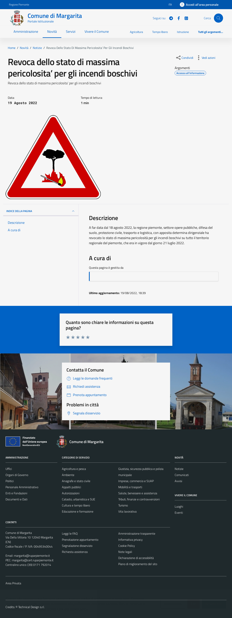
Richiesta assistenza (75, 551)
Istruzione (183, 32)
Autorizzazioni (70, 493)
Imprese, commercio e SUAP (136, 481)
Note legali (125, 551)
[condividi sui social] (184, 58)
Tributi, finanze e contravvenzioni (139, 499)
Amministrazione (26, 31)
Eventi (179, 512)
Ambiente (68, 475)
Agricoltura (136, 32)
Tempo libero (160, 32)
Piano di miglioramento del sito (137, 564)
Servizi (70, 31)
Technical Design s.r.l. (31, 607)
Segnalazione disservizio (77, 545)
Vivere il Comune (97, 31)
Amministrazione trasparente (136, 533)
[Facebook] (177, 18)
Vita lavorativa (127, 511)
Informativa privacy (130, 539)
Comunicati (182, 475)
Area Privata (13, 583)
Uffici (9, 468)
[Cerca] (218, 18)
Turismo (123, 505)
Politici (10, 481)
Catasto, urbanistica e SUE (78, 499)
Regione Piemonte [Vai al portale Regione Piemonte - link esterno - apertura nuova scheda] (19, 4)
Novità (52, 31)
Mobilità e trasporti (130, 487)
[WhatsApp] (185, 18)
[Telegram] (169, 18)
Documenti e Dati (16, 499)
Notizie (179, 468)
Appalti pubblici (71, 487)
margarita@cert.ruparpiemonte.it (33, 560)
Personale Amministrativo (22, 487)
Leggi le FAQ (70, 533)
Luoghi (179, 506)
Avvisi (178, 481)
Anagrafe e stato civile (76, 481)
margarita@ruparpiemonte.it (32, 555)
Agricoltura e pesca (74, 468)
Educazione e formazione (77, 511)
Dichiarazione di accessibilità (136, 558)
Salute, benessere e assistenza (137, 493)
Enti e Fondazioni (16, 493)
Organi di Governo (17, 475)
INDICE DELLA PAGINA (40, 211)
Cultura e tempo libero (76, 505)
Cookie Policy (126, 545)
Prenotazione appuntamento (80, 539)
